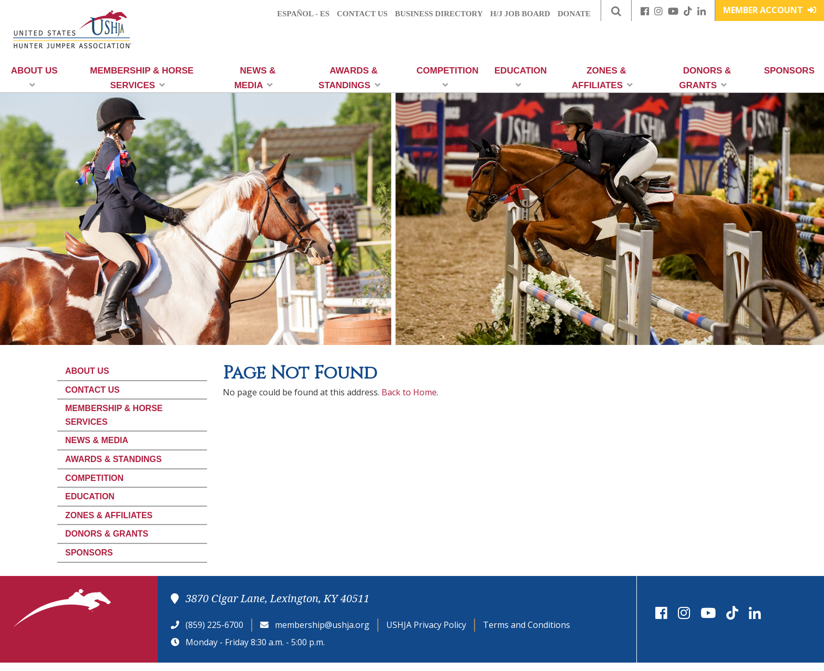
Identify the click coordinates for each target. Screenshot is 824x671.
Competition (448, 77)
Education (521, 77)
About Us (34, 77)
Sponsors (789, 71)
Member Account (769, 10)
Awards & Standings (349, 78)
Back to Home (409, 392)
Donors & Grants (705, 78)
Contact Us (362, 13)
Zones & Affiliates (602, 78)
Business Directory (439, 13)
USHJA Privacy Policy (426, 625)
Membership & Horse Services (141, 78)
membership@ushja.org (322, 625)
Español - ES (303, 13)
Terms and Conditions (526, 625)
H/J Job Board (520, 13)
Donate (574, 13)
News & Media (255, 78)
